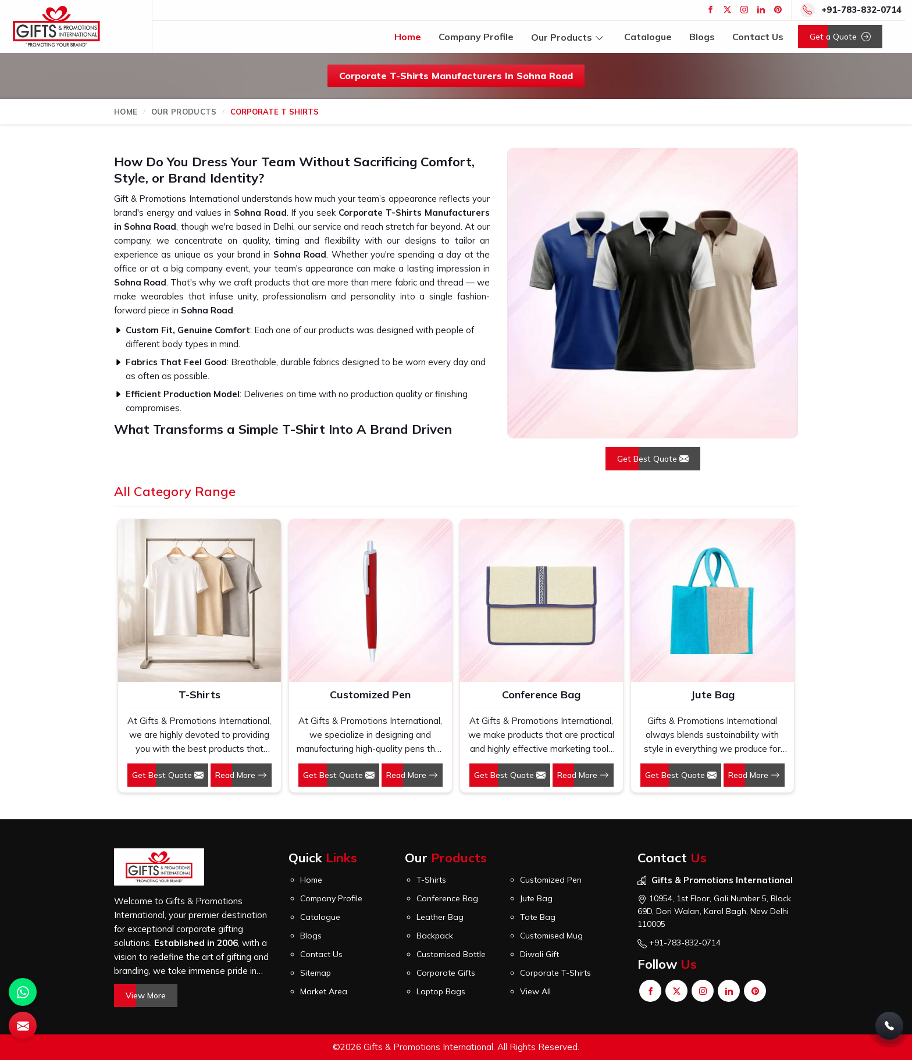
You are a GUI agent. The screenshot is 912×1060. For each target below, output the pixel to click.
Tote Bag (537, 917)
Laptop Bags (440, 991)
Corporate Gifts (445, 973)
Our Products (569, 37)
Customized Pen (370, 694)
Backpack (434, 935)
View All (535, 991)
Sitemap (315, 973)
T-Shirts (199, 694)
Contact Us (757, 36)
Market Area (323, 991)
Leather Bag (440, 917)
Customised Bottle (451, 954)
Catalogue (648, 36)
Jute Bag (712, 694)
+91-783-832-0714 (861, 9)
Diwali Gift (539, 954)
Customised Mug (551, 935)
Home (407, 36)
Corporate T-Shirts (555, 973)
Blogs (702, 36)
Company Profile (476, 36)
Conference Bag (541, 694)
